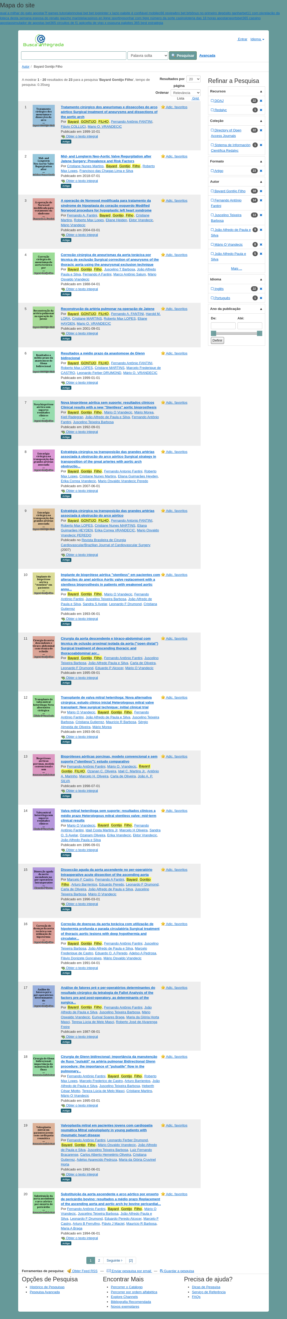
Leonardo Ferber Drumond (127, 1140)
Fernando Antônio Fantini (123, 658)
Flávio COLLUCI (73, 127)
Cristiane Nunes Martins (85, 166)
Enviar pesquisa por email (129, 1271)
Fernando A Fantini (97, 274)
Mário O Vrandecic (118, 412)
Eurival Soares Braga (108, 1017)
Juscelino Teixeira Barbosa (93, 422)
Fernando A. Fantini (82, 215)
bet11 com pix (253, 13)
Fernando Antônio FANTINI (131, 121)
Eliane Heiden (116, 220)
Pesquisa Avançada (45, 1292)
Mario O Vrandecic (81, 825)
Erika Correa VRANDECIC (115, 530)
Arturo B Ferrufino (86, 1224)
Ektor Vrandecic (141, 220)
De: (213, 318)
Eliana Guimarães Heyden (138, 476)
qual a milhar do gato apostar (22, 13)
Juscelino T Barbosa (119, 269)
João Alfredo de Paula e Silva (107, 417)
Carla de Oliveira (143, 663)
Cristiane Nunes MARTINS (115, 525)
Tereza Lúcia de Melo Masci (103, 1091)
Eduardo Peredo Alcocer (123, 1219)
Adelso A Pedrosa (142, 953)
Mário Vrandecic (73, 225)
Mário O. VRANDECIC (140, 373)
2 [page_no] (99, 1260)
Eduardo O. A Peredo (111, 953)
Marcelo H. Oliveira (93, 776)
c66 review (167, 13)
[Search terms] (73, 55)
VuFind (31, 40)
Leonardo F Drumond (125, 604)
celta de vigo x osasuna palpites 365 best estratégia (124, 23)
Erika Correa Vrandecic (78, 481)
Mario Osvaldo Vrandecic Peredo (123, 481)
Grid (193, 98)
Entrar (240, 39)
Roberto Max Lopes (89, 220)
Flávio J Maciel (113, 1224)
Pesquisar (182, 55)
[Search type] (147, 55)
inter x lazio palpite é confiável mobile (130, 13)
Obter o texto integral (79, 136)
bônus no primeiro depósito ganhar (216, 13)
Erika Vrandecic (119, 835)
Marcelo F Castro (80, 879)
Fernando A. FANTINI (127, 314)
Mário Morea (144, 412)
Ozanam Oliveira (92, 835)
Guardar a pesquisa (177, 1271)
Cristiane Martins (139, 1091)
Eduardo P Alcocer (109, 668)
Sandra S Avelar (95, 604)
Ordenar (162, 93)
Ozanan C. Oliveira (101, 771)
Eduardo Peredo (111, 884)
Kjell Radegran (72, 417)
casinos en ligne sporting (105, 18)
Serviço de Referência (209, 1292)
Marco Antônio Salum (129, 274)
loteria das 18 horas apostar (207, 18)
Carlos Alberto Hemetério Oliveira (105, 1155)
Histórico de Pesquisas (47, 1287)
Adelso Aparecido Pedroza (97, 1160)
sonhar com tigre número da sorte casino (155, 18)
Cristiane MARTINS (87, 318)
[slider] (213, 333)
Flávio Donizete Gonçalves (81, 958)
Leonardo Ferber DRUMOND (99, 373)
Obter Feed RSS (82, 1271)
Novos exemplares (125, 1306)
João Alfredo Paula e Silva (108, 663)
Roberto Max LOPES (120, 318)
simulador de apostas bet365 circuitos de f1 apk (48, 23)
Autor (25, 66)
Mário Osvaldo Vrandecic (122, 958)
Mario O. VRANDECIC (105, 127)
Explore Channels (124, 1297)
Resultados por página (172, 82)
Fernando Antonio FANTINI (131, 520)
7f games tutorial (57, 13)
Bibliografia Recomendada (131, 1302)
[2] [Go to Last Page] (131, 1260)
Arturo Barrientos (84, 884)
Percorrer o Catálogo (127, 1287)
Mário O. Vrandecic (121, 766)
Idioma (257, 39)
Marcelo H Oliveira (134, 830)
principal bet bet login (86, 13)
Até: (240, 318)
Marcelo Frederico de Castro (101, 1081)
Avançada (207, 55)
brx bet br (182, 13)
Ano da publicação (225, 309)
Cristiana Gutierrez (90, 722)
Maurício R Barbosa (121, 722)
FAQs (196, 1297)
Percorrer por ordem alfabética (134, 1292)
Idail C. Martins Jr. (132, 771)
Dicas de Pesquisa (206, 1287)
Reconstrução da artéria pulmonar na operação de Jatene (107, 309)
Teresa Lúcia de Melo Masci (93, 1022)
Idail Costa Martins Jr (101, 830)
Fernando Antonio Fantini (123, 471)
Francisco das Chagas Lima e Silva (106, 171)
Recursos (218, 91)
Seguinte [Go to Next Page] (114, 1260)
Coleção (217, 121)
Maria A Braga (71, 1228)
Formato (217, 161)
